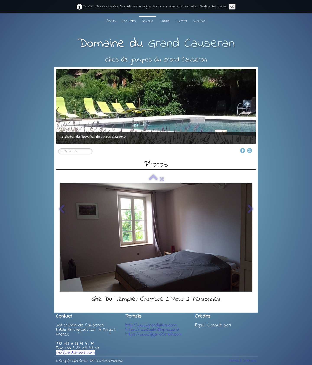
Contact (181, 21)
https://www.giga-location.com (153, 334)
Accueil (111, 21)
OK (232, 6)
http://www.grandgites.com (151, 325)
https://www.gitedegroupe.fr (152, 329)
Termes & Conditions (242, 360)
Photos (147, 21)
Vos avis (199, 21)
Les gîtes (129, 21)
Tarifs (164, 21)
